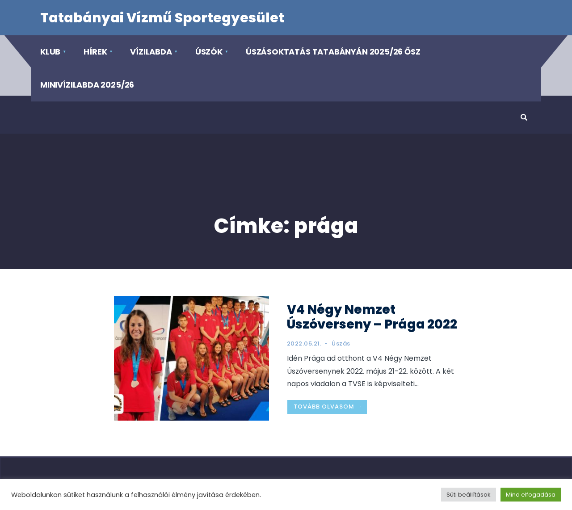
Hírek (95, 51)
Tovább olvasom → (328, 406)
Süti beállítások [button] (468, 494)
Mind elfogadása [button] (530, 494)
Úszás (341, 343)
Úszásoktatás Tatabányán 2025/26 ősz (333, 51)
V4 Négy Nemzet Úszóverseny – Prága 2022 (372, 317)
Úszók (209, 51)
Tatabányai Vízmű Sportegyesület (162, 17)
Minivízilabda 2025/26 (87, 84)
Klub (50, 51)
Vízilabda (151, 51)
